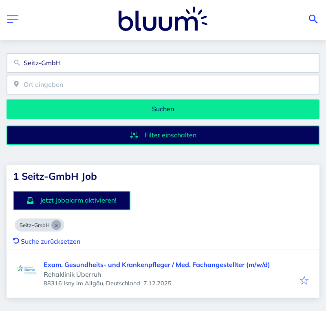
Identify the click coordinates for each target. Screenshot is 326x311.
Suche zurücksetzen (46, 241)
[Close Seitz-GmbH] (56, 225)
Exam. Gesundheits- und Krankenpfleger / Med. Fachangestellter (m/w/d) (157, 264)
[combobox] (163, 63)
